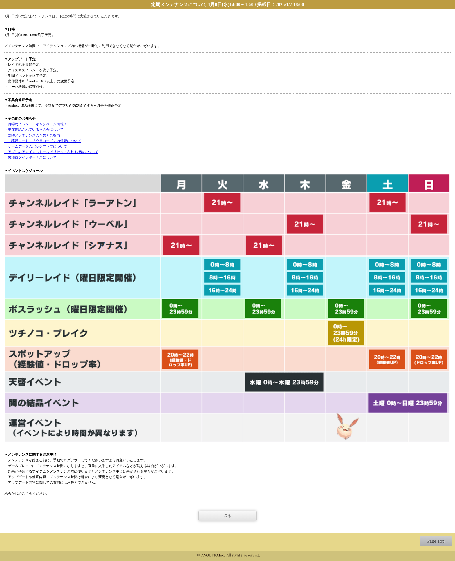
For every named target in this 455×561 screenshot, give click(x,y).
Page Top (435, 541)
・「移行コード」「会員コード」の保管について (42, 141)
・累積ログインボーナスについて (30, 157)
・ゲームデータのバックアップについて (35, 146)
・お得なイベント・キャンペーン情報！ (35, 124)
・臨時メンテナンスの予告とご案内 (32, 135)
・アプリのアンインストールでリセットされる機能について (51, 152)
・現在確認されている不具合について (34, 130)
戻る (227, 516)
